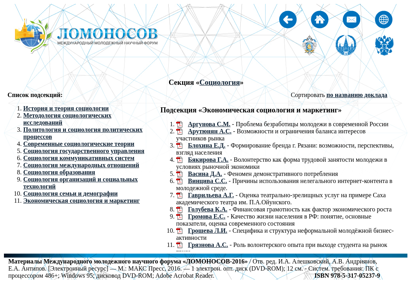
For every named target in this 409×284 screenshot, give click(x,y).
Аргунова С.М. (209, 124)
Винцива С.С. (207, 181)
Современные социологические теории (78, 143)
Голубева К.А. (207, 209)
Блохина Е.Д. (206, 145)
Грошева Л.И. (207, 230)
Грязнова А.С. (208, 244)
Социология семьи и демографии (70, 193)
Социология (219, 82)
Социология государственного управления (83, 151)
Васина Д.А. (205, 173)
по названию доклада (356, 95)
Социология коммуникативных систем (78, 158)
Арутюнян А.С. (210, 131)
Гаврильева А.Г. (211, 195)
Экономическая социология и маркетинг (81, 200)
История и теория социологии (66, 108)
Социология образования (59, 172)
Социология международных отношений (81, 165)
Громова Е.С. (206, 216)
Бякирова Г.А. (208, 159)
